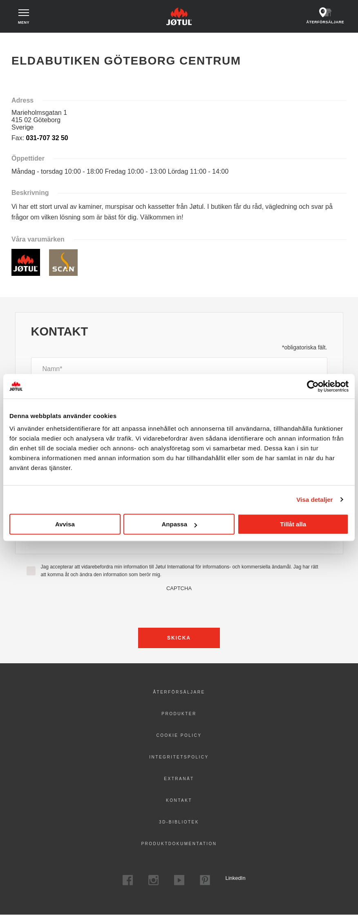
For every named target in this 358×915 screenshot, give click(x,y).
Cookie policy (179, 735)
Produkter (178, 713)
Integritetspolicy (178, 757)
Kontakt (179, 800)
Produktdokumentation (179, 843)
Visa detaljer (314, 499)
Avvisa (65, 524)
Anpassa (179, 524)
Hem (20, 40)
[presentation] (179, 607)
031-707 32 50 (47, 137)
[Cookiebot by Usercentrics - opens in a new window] (313, 386)
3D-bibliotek (179, 822)
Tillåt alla (293, 524)
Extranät (179, 778)
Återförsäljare (179, 692)
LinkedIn (231, 878)
